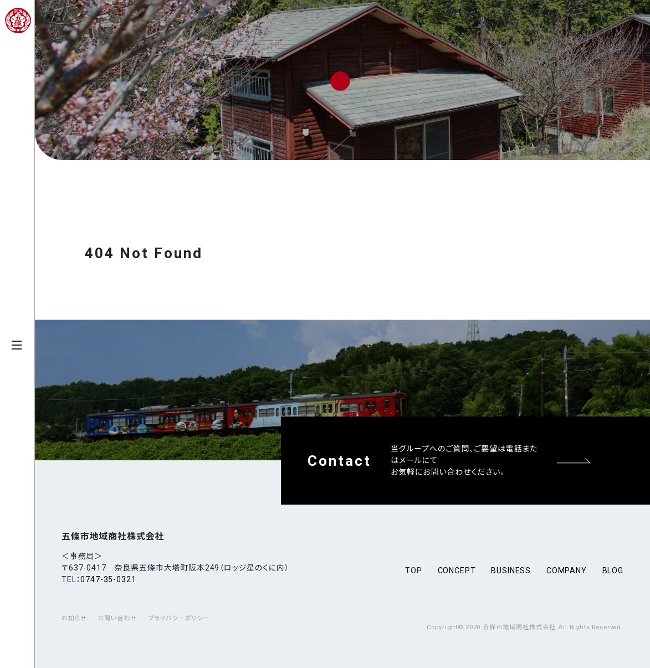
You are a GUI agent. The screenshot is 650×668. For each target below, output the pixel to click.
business (511, 570)
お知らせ (74, 618)
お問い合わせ (117, 618)
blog (612, 570)
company (566, 570)
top (413, 570)
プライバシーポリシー (178, 618)
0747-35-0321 (108, 579)
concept (457, 570)
